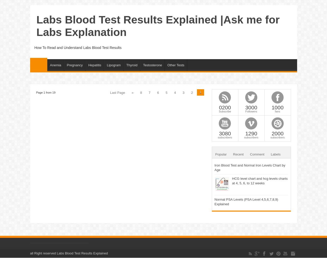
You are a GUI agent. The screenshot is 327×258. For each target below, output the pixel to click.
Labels (276, 154)
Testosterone (152, 65)
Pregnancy (75, 65)
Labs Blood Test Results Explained (82, 253)
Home (38, 64)
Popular (221, 154)
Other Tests (175, 65)
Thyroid (131, 65)
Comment (257, 154)
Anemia (55, 65)
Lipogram (114, 65)
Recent (238, 154)
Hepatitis (94, 65)
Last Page (117, 93)
